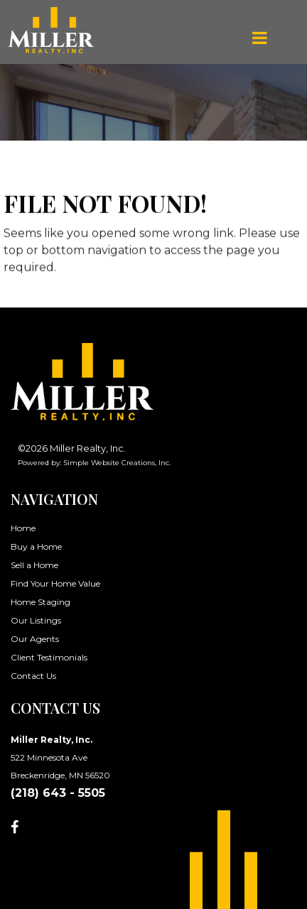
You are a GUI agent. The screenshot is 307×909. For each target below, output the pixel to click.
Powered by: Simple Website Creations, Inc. (94, 462)
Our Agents (35, 638)
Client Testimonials (49, 657)
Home (23, 528)
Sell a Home (34, 565)
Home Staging (40, 602)
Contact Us (33, 675)
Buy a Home (36, 546)
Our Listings (36, 620)
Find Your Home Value (55, 583)
